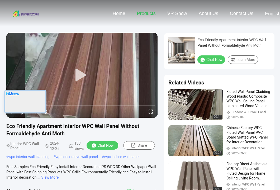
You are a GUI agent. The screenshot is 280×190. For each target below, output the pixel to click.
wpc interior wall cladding (29, 157)
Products (146, 13)
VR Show (177, 13)
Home (119, 13)
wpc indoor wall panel (122, 157)
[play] (82, 75)
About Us (208, 13)
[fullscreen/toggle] (150, 111)
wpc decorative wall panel (77, 157)
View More (50, 177)
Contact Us (241, 13)
